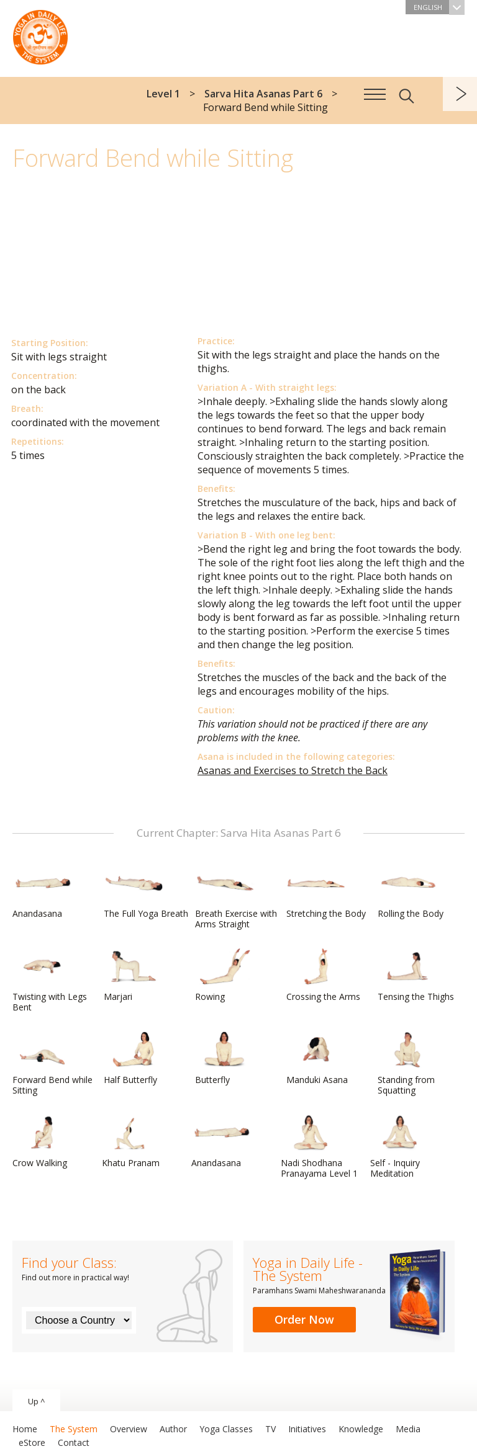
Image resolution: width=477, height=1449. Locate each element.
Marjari (133, 975)
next (460, 94)
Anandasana (42, 892)
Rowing (225, 975)
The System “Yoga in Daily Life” (40, 34)
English (439, 7)
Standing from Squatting (407, 1063)
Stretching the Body (326, 892)
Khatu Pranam (131, 1141)
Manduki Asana (317, 1058)
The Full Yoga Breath (146, 892)
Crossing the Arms (323, 975)
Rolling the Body (410, 892)
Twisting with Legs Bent (49, 980)
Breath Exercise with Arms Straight (236, 897)
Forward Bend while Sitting (52, 1063)
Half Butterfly (133, 1058)
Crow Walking (42, 1141)
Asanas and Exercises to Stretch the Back (293, 770)
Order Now (304, 1319)
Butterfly (225, 1058)
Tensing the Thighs (416, 975)
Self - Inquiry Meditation (400, 1146)
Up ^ (36, 1401)
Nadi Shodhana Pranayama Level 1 (319, 1146)
